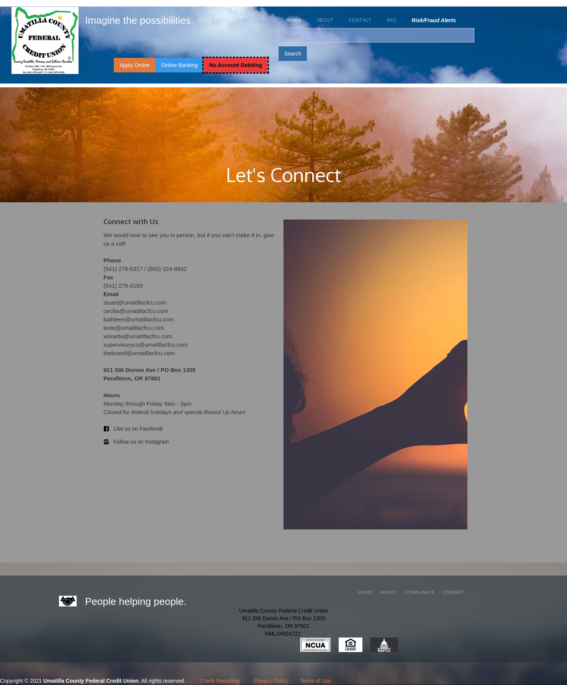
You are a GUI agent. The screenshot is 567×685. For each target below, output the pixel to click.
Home (365, 592)
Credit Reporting (219, 681)
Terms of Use (315, 681)
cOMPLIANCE (419, 592)
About (325, 20)
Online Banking (179, 65)
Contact (360, 20)
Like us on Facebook (138, 429)
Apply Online (135, 65)
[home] (148, 19)
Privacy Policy (271, 681)
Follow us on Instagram (141, 442)
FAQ (392, 20)
